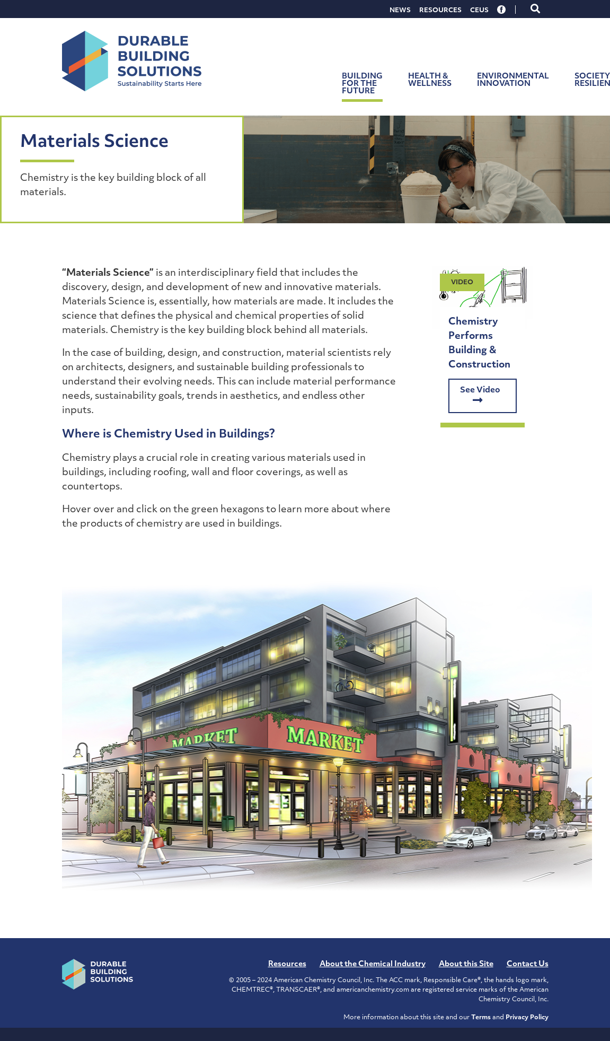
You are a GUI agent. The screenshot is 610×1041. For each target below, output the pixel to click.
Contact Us (528, 964)
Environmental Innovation (513, 80)
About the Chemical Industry (373, 964)
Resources (440, 10)
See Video (480, 396)
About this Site (466, 964)
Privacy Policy (527, 1017)
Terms (481, 1017)
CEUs (479, 10)
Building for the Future (362, 84)
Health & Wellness (430, 80)
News (400, 10)
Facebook (502, 9)
